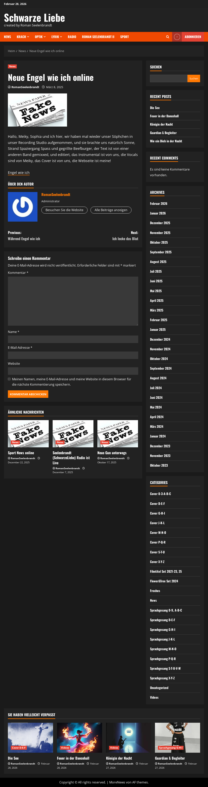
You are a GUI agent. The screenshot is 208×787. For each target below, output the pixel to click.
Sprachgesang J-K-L (162, 639)
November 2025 (160, 232)
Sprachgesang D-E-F (162, 619)
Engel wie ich (19, 172)
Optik (39, 36)
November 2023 (160, 455)
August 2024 (158, 378)
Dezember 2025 (160, 222)
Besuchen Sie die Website (64, 210)
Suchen (156, 66)
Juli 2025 (156, 271)
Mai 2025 (156, 290)
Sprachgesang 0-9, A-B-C (166, 610)
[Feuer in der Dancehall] (79, 738)
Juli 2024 (156, 387)
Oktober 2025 (159, 242)
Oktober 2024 (159, 358)
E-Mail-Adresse (20, 347)
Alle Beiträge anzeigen (111, 210)
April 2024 (156, 416)
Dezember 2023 (160, 446)
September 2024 (161, 368)
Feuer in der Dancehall (164, 116)
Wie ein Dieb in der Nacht (166, 141)
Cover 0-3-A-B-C (160, 493)
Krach (21, 36)
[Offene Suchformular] (167, 37)
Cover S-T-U (157, 552)
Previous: (40, 236)
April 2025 (156, 300)
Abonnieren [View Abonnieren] (186, 37)
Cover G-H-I (157, 513)
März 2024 (156, 426)
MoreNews (117, 782)
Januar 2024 (158, 436)
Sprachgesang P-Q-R (163, 658)
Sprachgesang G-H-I (162, 629)
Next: (105, 236)
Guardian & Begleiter (163, 132)
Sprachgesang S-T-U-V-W (165, 668)
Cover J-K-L (157, 522)
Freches (155, 590)
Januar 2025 (158, 329)
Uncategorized (159, 687)
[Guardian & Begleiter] (177, 738)
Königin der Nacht (161, 124)
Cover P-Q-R (158, 542)
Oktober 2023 (159, 465)
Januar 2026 (158, 213)
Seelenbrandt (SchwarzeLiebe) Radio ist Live (71, 457)
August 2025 (158, 261)
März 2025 (156, 310)
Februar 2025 (158, 319)
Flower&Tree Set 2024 (164, 581)
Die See (155, 107)
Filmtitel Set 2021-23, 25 (166, 571)
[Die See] (30, 738)
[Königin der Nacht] (128, 738)
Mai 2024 (156, 407)
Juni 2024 (156, 397)
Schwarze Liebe (34, 17)
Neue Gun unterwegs (112, 452)
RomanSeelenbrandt (25, 87)
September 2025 (161, 252)
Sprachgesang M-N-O (163, 648)
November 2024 (160, 349)
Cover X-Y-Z (157, 561)
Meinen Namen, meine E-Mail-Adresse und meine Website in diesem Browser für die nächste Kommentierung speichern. (71, 382)
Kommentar (18, 272)
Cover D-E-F (157, 503)
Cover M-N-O (158, 532)
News (7, 36)
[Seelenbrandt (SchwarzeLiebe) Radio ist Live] (73, 433)
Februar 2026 (158, 203)
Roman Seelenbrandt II (98, 36)
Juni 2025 (156, 281)
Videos (154, 697)
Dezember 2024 (160, 339)
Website (14, 363)
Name (13, 332)
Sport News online (21, 452)
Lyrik (55, 36)
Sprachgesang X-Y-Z (162, 678)
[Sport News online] (28, 433)
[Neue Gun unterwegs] (117, 433)
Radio (72, 36)
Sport (124, 36)
